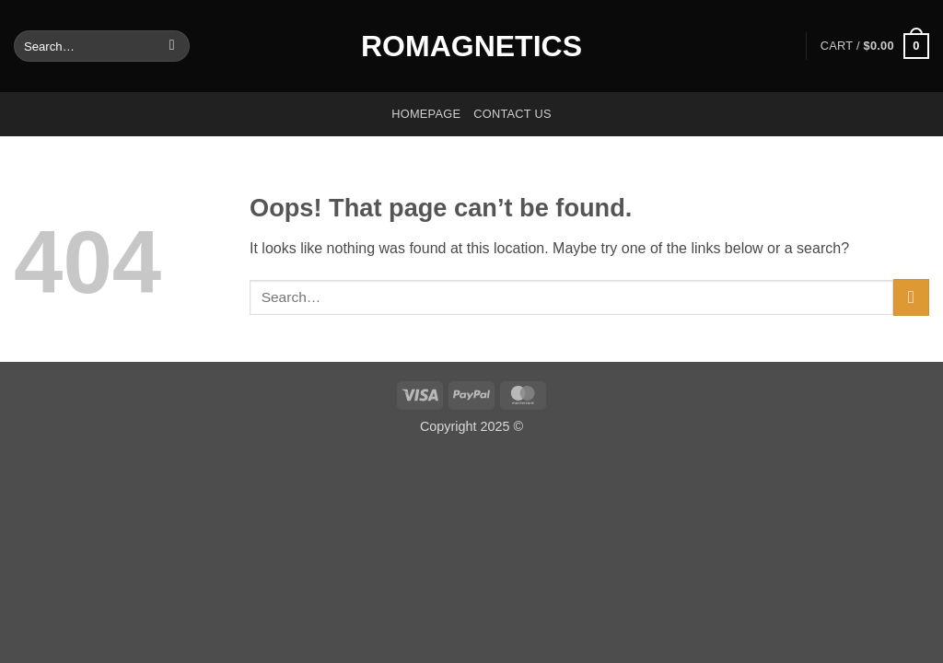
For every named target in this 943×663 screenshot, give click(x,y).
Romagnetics (471, 46)
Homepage (425, 114)
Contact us (512, 114)
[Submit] (172, 46)
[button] (875, 46)
